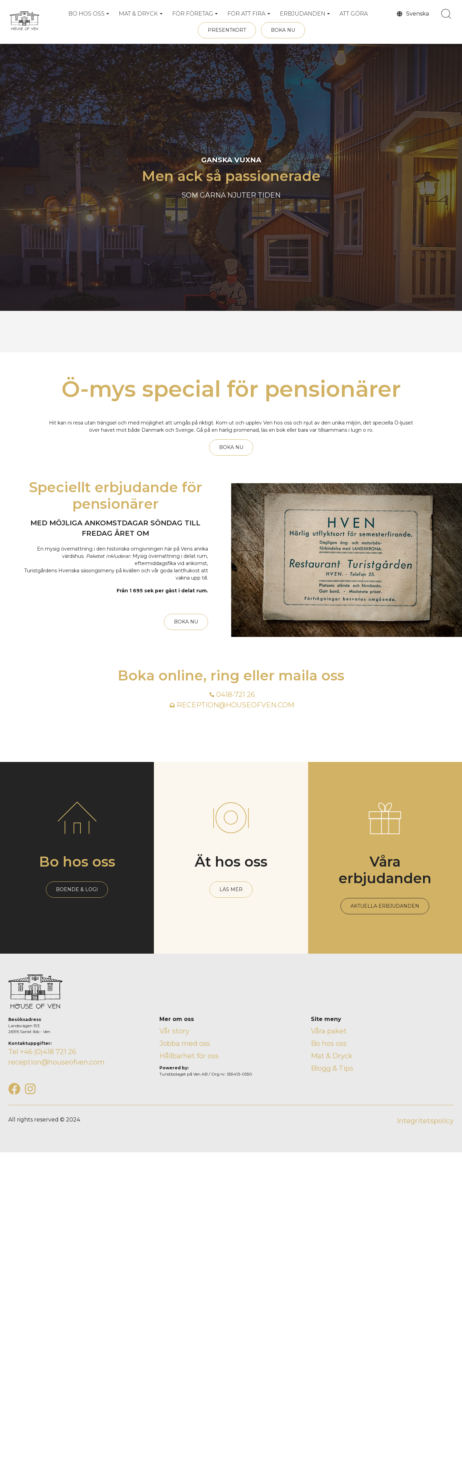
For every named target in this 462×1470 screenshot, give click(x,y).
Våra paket (329, 1031)
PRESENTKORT (227, 30)
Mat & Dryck (332, 1055)
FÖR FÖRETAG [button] (192, 13)
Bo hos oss (329, 1043)
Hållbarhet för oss (189, 1055)
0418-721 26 (235, 694)
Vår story (174, 1031)
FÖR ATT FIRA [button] (246, 13)
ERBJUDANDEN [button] (302, 13)
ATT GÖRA (354, 13)
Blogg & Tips (332, 1068)
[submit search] (446, 14)
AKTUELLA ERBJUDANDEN (385, 906)
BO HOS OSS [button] (86, 13)
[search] (446, 14)
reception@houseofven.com (56, 1062)
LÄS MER (231, 889)
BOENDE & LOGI (77, 889)
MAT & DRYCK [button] (138, 13)
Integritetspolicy (425, 1121)
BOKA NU (283, 30)
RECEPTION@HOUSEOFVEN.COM (235, 705)
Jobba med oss (184, 1043)
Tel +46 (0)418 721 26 (42, 1052)
